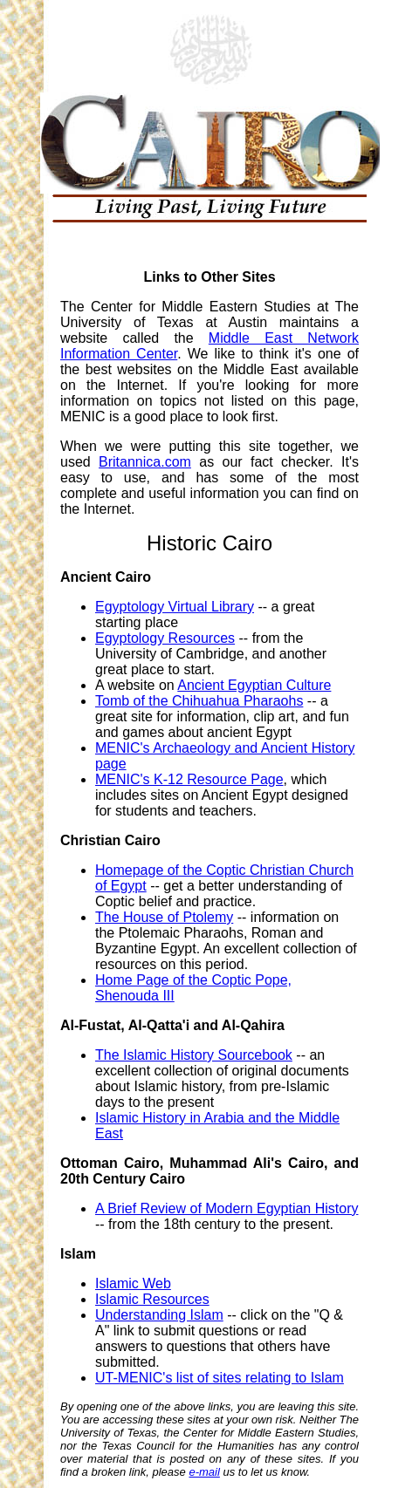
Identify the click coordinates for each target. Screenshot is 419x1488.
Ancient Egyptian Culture (254, 685)
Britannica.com (145, 461)
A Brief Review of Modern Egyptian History (226, 1208)
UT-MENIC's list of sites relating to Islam (219, 1377)
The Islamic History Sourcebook (193, 1055)
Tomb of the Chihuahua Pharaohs (199, 700)
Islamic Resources (152, 1299)
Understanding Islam (159, 1314)
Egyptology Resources (165, 638)
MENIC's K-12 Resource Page (189, 779)
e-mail (204, 1471)
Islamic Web (133, 1283)
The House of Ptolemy (164, 917)
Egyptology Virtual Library (174, 606)
